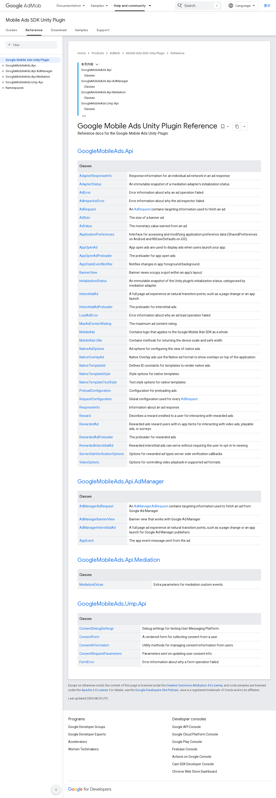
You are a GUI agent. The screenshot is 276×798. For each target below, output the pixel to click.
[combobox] (198, 5)
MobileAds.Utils (90, 340)
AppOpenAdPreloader (95, 256)
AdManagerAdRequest (96, 506)
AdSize (84, 217)
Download (59, 30)
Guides (11, 30)
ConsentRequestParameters (100, 653)
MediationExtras (91, 584)
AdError (85, 192)
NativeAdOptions (91, 349)
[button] (30, 65)
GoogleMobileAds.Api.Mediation (118, 559)
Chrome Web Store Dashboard (194, 771)
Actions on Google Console (191, 756)
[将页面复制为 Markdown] (237, 126)
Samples (97, 5)
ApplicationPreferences (96, 234)
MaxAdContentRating (95, 324)
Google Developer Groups (86, 727)
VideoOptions (89, 462)
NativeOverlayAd (91, 357)
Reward (85, 416)
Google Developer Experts (87, 734)
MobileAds (87, 332)
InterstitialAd (88, 294)
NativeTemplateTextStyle (98, 382)
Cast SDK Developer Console (193, 764)
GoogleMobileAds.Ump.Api (111, 603)
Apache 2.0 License (94, 690)
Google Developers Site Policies (156, 690)
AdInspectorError (91, 201)
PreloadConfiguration (95, 390)
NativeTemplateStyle (94, 374)
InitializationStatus (93, 281)
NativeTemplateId (92, 365)
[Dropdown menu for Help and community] (151, 5)
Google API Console (186, 727)
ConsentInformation (94, 645)
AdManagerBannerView (97, 519)
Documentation (69, 5)
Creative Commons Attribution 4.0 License (194, 685)
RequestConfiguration (95, 399)
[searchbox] (31, 45)
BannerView (88, 272)
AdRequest (87, 209)
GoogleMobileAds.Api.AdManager (120, 481)
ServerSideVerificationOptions (101, 454)
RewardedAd (89, 424)
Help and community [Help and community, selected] (130, 5)
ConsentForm (89, 637)
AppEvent (86, 540)
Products (98, 53)
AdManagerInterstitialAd (97, 527)
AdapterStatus (90, 184)
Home (81, 53)
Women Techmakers (83, 749)
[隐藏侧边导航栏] (56, 789)
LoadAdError (88, 315)
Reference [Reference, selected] (34, 30)
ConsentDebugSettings (96, 628)
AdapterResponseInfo (95, 176)
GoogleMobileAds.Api (105, 151)
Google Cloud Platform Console (195, 734)
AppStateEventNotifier (96, 264)
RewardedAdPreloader (96, 437)
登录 (267, 5)
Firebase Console (184, 749)
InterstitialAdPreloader (96, 307)
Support (103, 30)
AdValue (85, 226)
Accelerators (77, 742)
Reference (177, 53)
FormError (86, 662)
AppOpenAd (88, 247)
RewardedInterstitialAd (96, 445)
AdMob (23, 6)
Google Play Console (187, 742)
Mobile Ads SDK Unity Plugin (35, 20)
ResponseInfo (89, 407)
